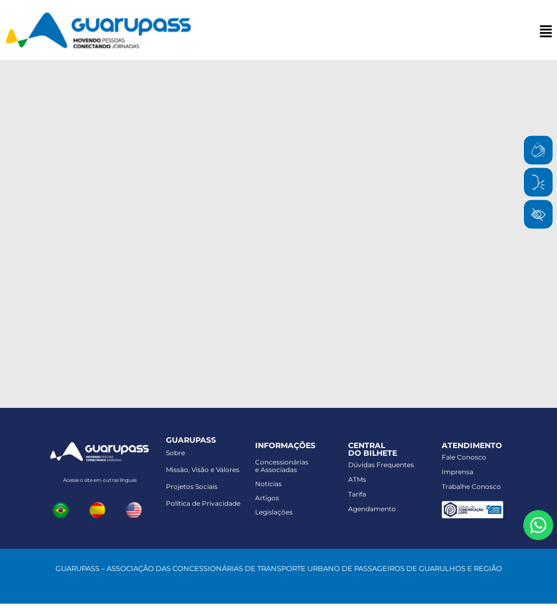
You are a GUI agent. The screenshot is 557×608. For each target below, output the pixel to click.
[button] (546, 32)
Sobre (175, 453)
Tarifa (357, 494)
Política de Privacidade (203, 503)
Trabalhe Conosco (471, 486)
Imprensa (457, 472)
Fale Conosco (464, 457)
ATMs (357, 479)
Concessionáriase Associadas (281, 466)
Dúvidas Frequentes (381, 465)
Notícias (268, 484)
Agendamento (372, 509)
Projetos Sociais (192, 486)
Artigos (267, 498)
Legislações (274, 512)
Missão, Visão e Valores (202, 470)
